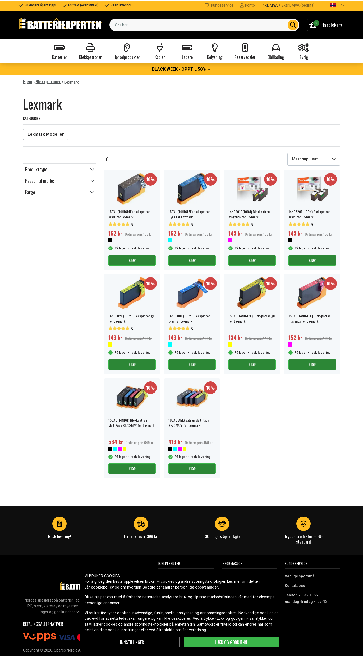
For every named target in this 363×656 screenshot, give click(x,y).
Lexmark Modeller (45, 134)
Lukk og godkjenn (231, 642)
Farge (30, 192)
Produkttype (36, 169)
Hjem (27, 82)
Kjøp (132, 260)
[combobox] (204, 25)
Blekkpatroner (48, 82)
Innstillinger (132, 642)
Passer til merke (39, 180)
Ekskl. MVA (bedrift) (298, 5)
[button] (332, 5)
